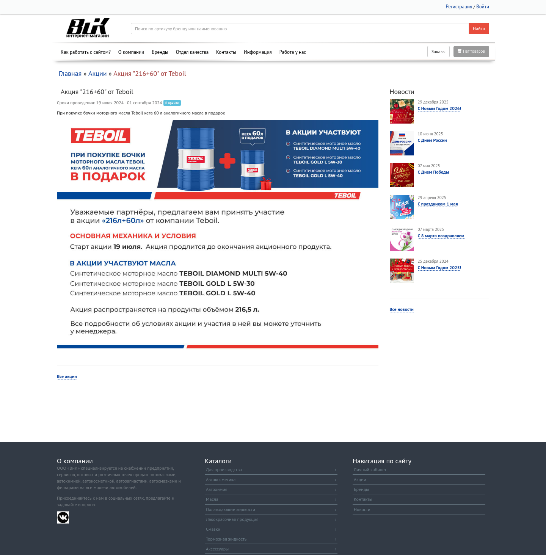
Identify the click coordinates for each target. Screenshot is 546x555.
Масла (271, 499)
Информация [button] (258, 52)
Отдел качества (192, 52)
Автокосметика (271, 479)
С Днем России (432, 140)
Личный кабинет (370, 469)
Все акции (67, 376)
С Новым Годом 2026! (439, 108)
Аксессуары (271, 549)
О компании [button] (131, 52)
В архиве (172, 103)
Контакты (226, 52)
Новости (362, 509)
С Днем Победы (433, 172)
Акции (97, 73)
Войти (482, 6)
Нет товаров (471, 51)
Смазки (271, 529)
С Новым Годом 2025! (439, 267)
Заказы (438, 51)
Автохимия (271, 489)
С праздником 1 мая (438, 204)
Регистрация (459, 6)
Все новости (402, 309)
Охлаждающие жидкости (271, 509)
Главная (70, 73)
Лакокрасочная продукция (271, 519)
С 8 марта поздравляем (441, 235)
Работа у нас (292, 52)
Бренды (160, 52)
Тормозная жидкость (271, 539)
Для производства (271, 469)
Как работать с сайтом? (86, 52)
